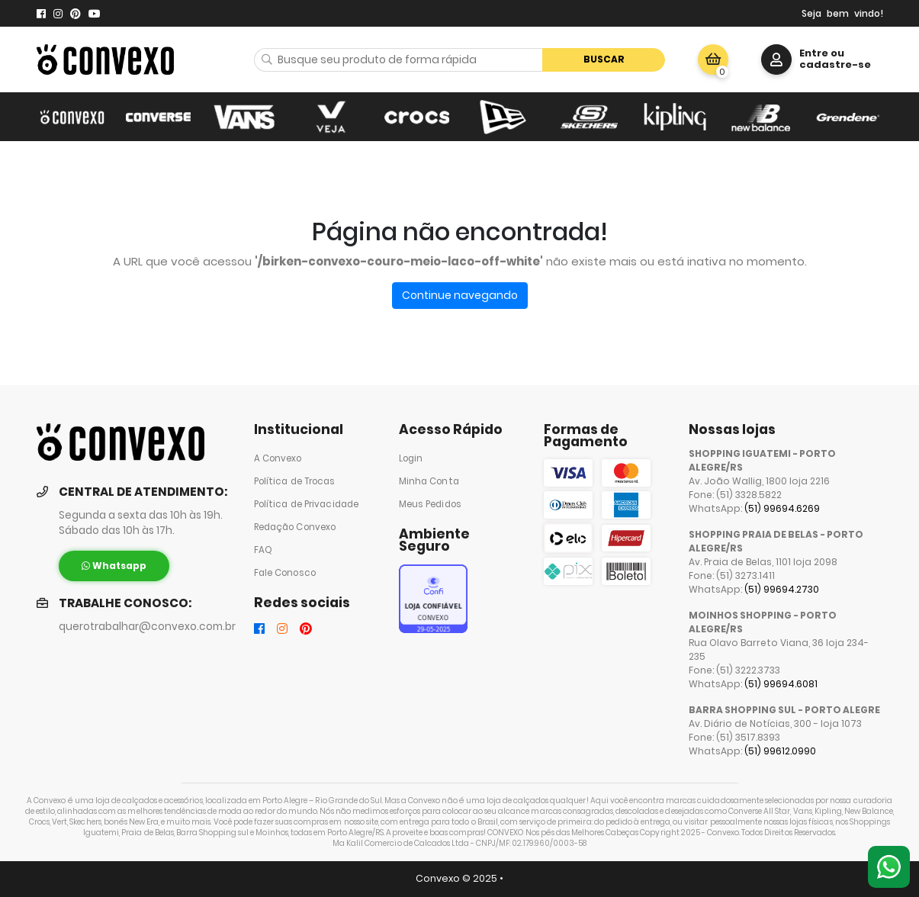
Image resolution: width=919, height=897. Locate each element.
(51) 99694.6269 (782, 508)
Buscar (604, 59)
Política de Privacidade (306, 504)
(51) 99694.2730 (781, 589)
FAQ (263, 550)
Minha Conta (429, 481)
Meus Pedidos (430, 504)
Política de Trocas (295, 481)
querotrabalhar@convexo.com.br (147, 626)
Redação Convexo (295, 527)
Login (411, 458)
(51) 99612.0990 (780, 750)
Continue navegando (460, 295)
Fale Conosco (285, 573)
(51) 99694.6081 (781, 683)
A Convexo (278, 458)
